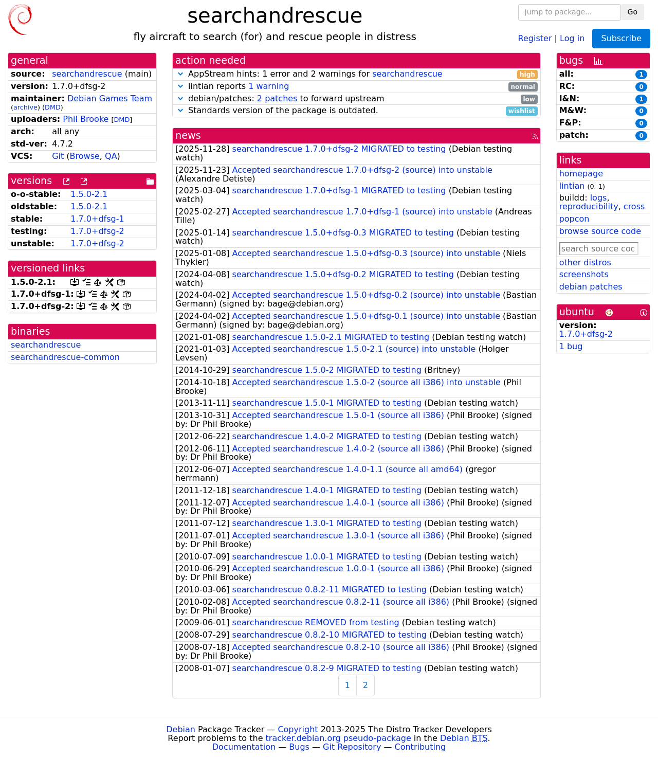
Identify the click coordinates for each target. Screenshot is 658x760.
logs (598, 198)
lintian (572, 186)
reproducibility (588, 206)
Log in (572, 38)
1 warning (268, 86)
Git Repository (352, 747)
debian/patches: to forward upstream (356, 99)
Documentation (244, 747)
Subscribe (621, 38)
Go (632, 12)
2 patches (277, 98)
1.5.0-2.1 (88, 194)
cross (634, 206)
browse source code (600, 231)
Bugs (299, 747)
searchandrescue (87, 74)
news (188, 135)
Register (535, 38)
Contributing (420, 747)
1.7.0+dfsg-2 (97, 231)
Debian (180, 729)
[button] (180, 74)
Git (58, 156)
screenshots (584, 274)
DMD (53, 107)
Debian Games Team (109, 98)
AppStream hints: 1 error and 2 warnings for (356, 74)
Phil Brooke (85, 119)
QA (111, 156)
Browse (85, 156)
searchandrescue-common (65, 357)
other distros (585, 262)
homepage (581, 173)
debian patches (591, 287)
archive (25, 107)
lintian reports (356, 86)
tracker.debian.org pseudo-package (338, 738)
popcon (574, 219)
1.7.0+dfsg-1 (97, 219)
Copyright (298, 729)
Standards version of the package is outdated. (356, 110)
